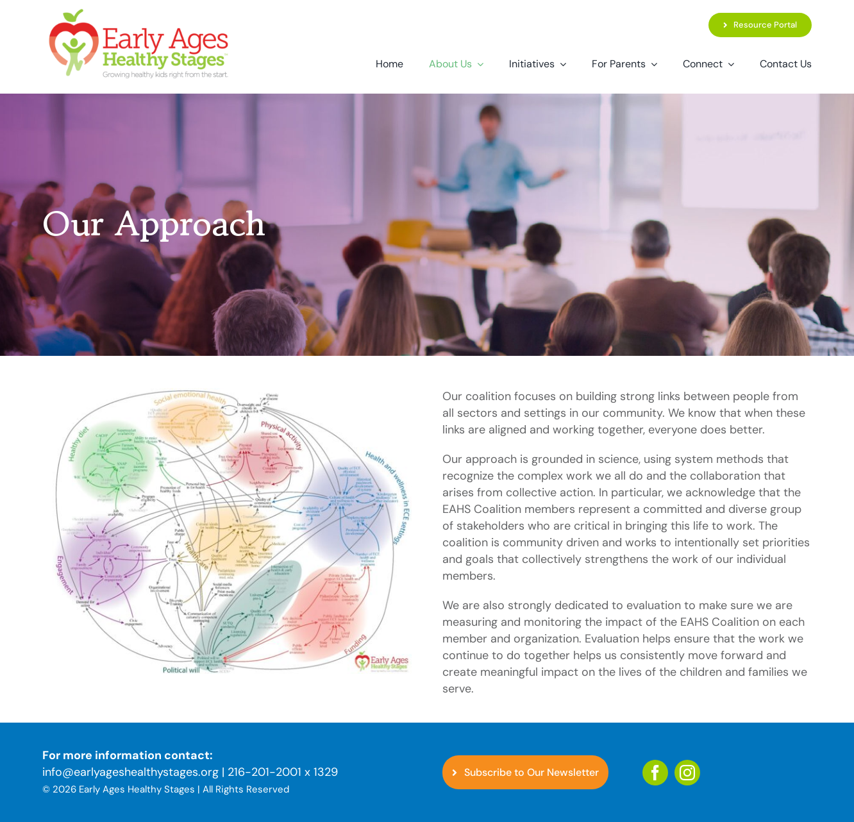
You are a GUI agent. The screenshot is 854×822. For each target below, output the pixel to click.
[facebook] (655, 772)
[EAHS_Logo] (138, 12)
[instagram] (687, 772)
